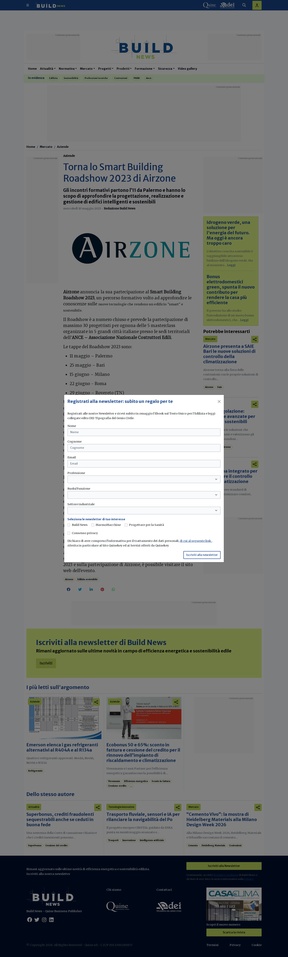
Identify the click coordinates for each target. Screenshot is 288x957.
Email (71, 457)
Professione (76, 473)
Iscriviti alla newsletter (202, 555)
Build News (80, 525)
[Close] (219, 401)
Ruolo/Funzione (78, 488)
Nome (71, 426)
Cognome (74, 441)
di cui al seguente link (196, 541)
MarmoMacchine (108, 525)
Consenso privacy (85, 533)
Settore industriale (81, 504)
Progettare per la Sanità (146, 525)
